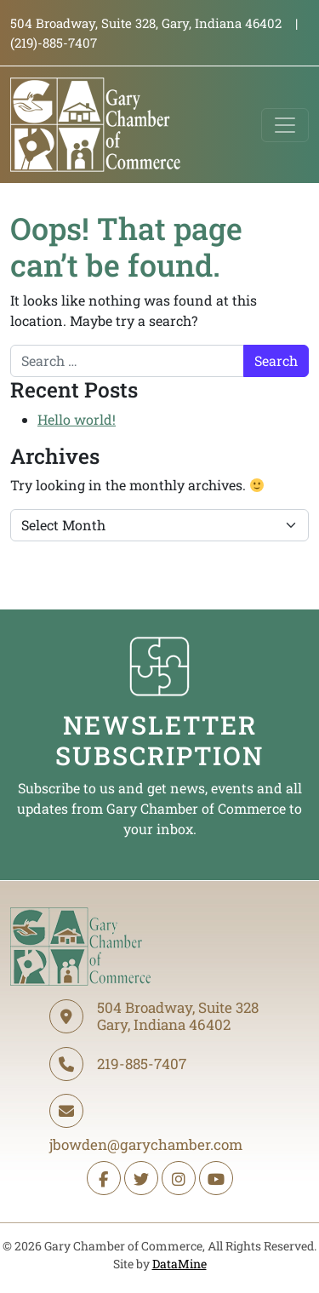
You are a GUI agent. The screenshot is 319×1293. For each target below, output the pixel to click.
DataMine (179, 1264)
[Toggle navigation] (285, 125)
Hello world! (76, 419)
